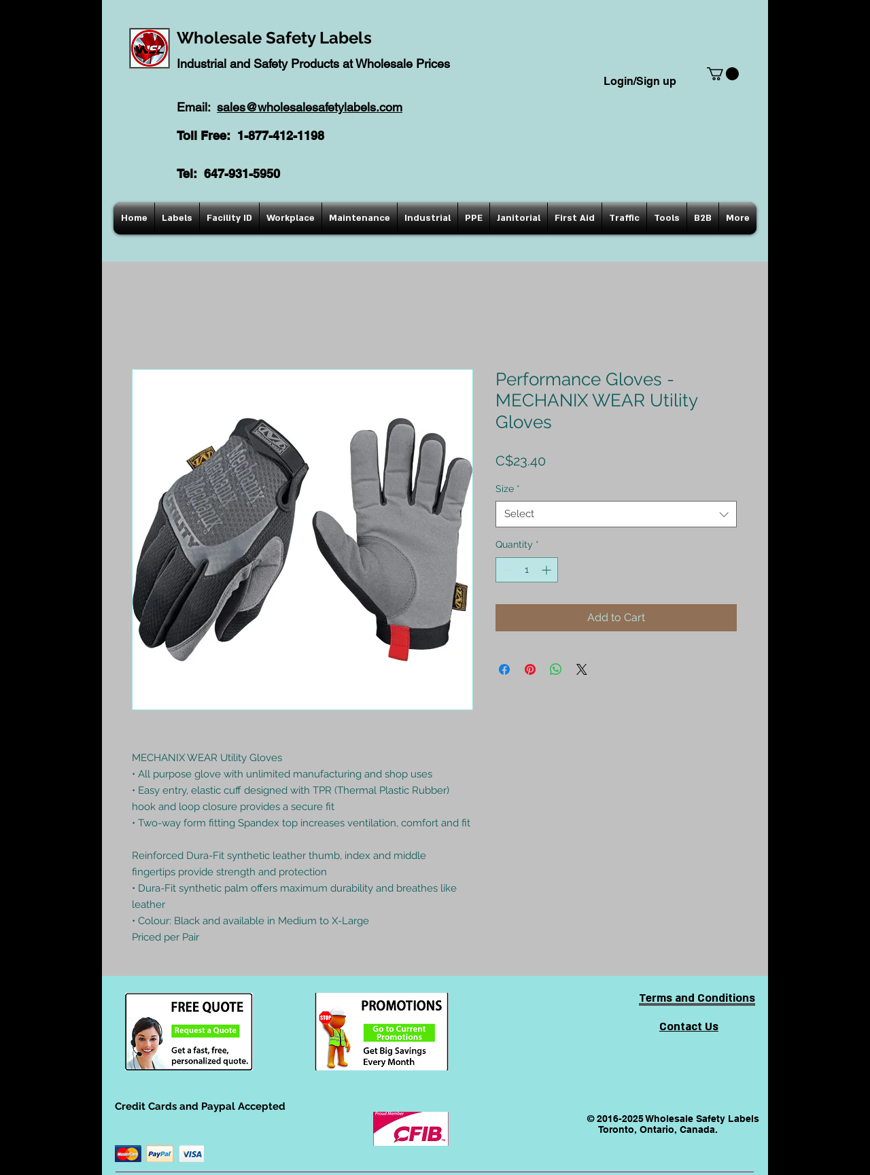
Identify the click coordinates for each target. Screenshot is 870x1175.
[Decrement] (506, 570)
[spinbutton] (527, 570)
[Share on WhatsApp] (556, 669)
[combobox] (616, 514)
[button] (723, 73)
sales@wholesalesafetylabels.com (309, 107)
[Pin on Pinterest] (530, 669)
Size (507, 488)
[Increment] (547, 570)
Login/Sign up (640, 81)
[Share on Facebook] (504, 669)
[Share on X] (582, 669)
